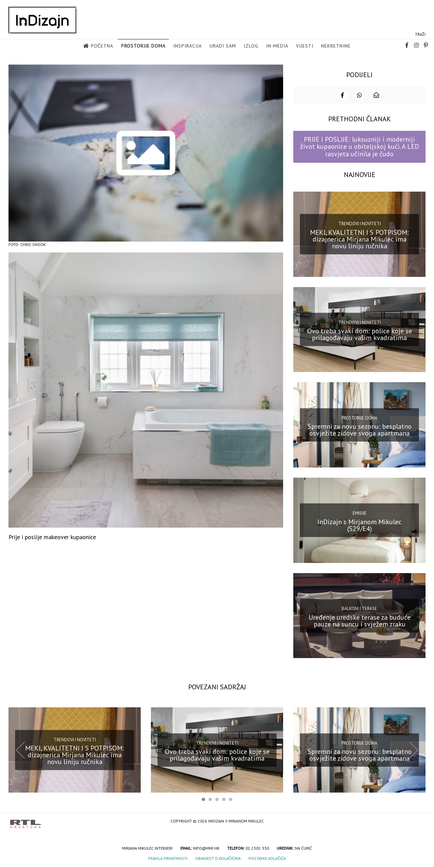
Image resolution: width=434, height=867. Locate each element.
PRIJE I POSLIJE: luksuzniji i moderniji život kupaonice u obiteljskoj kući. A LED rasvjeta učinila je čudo (359, 146)
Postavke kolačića (267, 857)
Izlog (251, 46)
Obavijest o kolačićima (218, 857)
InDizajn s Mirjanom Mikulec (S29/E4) (359, 524)
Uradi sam (223, 46)
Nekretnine (336, 46)
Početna (102, 46)
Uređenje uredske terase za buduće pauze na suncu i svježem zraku (360, 619)
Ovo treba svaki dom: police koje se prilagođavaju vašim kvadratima (359, 333)
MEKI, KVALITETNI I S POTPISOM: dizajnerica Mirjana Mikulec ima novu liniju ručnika (359, 238)
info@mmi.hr (206, 847)
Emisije (360, 512)
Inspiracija (187, 46)
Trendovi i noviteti (359, 223)
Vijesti (304, 46)
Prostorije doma (143, 46)
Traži (420, 34)
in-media (277, 46)
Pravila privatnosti (168, 857)
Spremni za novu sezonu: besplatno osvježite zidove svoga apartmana (360, 429)
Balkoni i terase (359, 608)
